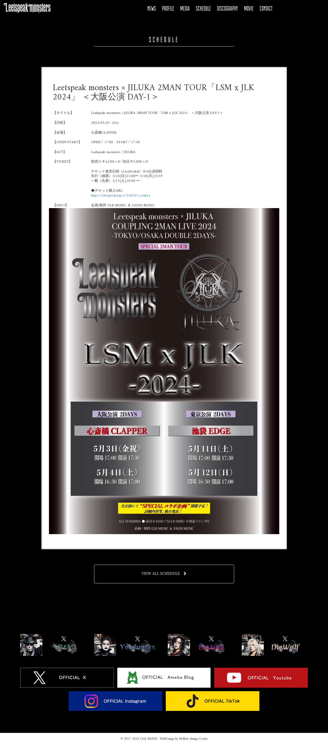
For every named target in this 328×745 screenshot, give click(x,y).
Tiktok (316, 8)
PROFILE (168, 8)
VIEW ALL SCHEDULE (164, 573)
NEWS (151, 8)
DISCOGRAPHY (227, 8)
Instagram (308, 8)
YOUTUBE (299, 8)
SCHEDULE (203, 8)
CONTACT (266, 8)
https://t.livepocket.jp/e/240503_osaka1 (120, 195)
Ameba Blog (291, 8)
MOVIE (249, 8)
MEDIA (185, 8)
